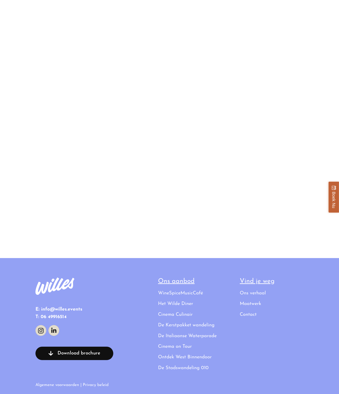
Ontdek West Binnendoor (185, 357)
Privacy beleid (96, 385)
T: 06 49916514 (51, 316)
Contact (295, 9)
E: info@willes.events (58, 309)
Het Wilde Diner (175, 303)
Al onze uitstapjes (205, 9)
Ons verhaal (255, 9)
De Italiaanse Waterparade (187, 335)
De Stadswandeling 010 (183, 367)
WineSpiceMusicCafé (180, 293)
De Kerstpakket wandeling (186, 325)
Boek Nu (333, 199)
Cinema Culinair (175, 314)
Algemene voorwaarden (57, 385)
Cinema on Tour (175, 346)
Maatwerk (250, 303)
